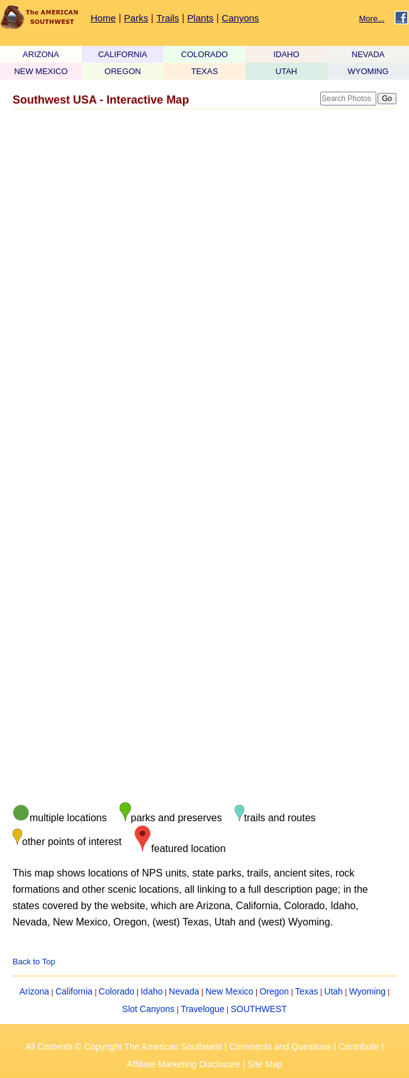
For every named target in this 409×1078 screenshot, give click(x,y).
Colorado (117, 991)
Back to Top (34, 961)
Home (103, 18)
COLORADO (204, 54)
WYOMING (368, 71)
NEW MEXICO (40, 71)
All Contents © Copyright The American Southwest (123, 1047)
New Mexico (229, 991)
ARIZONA (41, 54)
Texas (306, 991)
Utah (333, 991)
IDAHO (286, 54)
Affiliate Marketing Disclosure (183, 1064)
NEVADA (368, 54)
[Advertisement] (198, 213)
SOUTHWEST (258, 1009)
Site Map (264, 1064)
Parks (136, 18)
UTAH (286, 71)
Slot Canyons (148, 1009)
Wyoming (367, 991)
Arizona (34, 991)
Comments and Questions (280, 1047)
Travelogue (203, 1009)
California (73, 991)
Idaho (151, 991)
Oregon (274, 991)
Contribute (359, 1047)
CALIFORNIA (122, 54)
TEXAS (204, 71)
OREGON (122, 71)
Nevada (184, 991)
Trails (167, 18)
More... (371, 18)
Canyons (240, 18)
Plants (201, 18)
